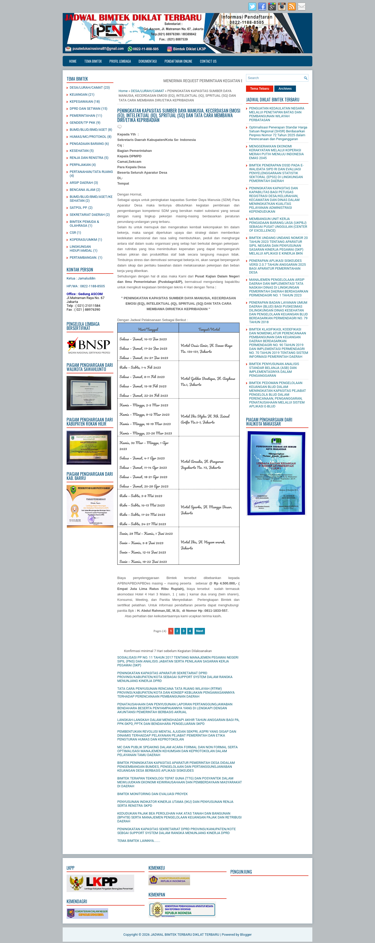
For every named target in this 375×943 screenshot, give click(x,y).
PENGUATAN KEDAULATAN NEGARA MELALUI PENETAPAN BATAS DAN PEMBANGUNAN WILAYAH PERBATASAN (276, 114)
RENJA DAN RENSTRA (86, 158)
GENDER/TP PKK (82, 123)
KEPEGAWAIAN (81, 101)
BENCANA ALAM (82, 190)
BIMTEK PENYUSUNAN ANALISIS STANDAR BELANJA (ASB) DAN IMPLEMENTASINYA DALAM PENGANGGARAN (274, 370)
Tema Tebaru (259, 88)
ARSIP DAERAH (81, 183)
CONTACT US (208, 61)
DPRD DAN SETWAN (85, 108)
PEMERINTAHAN (82, 116)
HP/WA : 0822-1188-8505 (86, 286)
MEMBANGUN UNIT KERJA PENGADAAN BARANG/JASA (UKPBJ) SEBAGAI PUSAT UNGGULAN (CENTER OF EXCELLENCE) (278, 224)
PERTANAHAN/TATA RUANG (91, 172)
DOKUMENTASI (148, 61)
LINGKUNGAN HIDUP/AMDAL (81, 248)
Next (199, 631)
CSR (73, 233)
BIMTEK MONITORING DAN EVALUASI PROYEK (152, 794)
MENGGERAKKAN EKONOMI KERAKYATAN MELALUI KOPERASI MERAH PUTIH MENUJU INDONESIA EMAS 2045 (276, 152)
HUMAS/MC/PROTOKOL (88, 137)
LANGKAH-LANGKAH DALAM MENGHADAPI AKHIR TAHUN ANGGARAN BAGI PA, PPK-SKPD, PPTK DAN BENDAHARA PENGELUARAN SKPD (178, 722)
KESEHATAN (79, 151)
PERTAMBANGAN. (83, 257)
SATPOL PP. (78, 208)
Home (72, 61)
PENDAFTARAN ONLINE (178, 61)
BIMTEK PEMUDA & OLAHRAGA (84, 223)
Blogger (246, 935)
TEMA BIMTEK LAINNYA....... (138, 841)
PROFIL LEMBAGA (120, 61)
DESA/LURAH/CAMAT (86, 87)
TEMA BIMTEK (93, 61)
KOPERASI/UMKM (83, 240)
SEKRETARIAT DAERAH (87, 215)
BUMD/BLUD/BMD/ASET (88, 130)
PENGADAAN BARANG (87, 144)
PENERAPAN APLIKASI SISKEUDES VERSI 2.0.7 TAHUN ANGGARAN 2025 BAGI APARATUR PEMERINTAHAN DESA (277, 266)
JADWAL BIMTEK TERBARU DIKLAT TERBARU (185, 935)
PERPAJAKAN (80, 165)
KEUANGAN (78, 94)
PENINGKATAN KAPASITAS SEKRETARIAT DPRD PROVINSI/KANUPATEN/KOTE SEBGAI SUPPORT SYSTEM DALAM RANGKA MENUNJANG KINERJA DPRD (176, 831)
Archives (285, 88)
